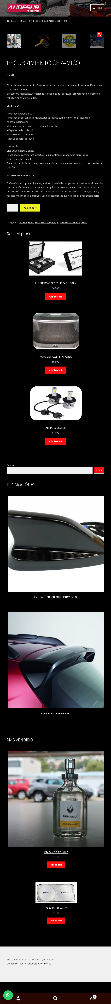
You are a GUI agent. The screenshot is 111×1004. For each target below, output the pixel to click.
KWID (37, 265)
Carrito (85, 996)
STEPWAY (75, 265)
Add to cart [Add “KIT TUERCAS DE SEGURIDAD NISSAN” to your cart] (55, 339)
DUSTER (23, 265)
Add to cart (30, 250)
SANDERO (34, 20)
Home (13, 20)
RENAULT (23, 20)
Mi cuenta (18, 998)
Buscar (10, 507)
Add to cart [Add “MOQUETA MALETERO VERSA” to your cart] (55, 412)
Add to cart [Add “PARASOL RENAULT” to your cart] (56, 963)
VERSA (84, 265)
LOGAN (44, 265)
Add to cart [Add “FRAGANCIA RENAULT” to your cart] (56, 907)
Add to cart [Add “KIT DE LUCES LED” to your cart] (55, 484)
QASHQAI (53, 265)
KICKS (31, 265)
